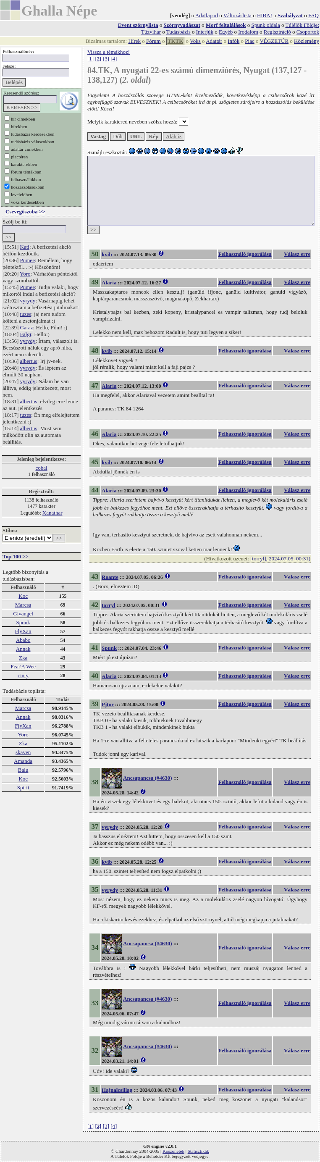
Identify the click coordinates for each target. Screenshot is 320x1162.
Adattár (214, 41)
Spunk (23, 622)
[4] (113, 58)
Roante (110, 577)
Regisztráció (277, 32)
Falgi (25, 334)
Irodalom (248, 32)
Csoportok (307, 32)
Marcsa (23, 605)
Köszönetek (173, 1151)
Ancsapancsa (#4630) (147, 778)
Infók (233, 41)
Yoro (25, 274)
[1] (90, 58)
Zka (23, 658)
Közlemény (306, 41)
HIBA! (264, 15)
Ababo (23, 640)
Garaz (26, 327)
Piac (249, 41)
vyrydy (28, 300)
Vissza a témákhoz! (108, 52)
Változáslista (237, 15)
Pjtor (108, 704)
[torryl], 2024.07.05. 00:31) (280, 558)
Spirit (23, 787)
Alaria (109, 282)
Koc (23, 596)
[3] (106, 58)
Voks (195, 41)
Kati (24, 247)
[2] (98, 58)
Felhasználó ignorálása (245, 254)
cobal (41, 468)
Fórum (153, 41)
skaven (23, 752)
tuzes (25, 314)
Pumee (27, 260)
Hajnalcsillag (117, 1090)
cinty (23, 675)
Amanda (23, 761)
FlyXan (23, 631)
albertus (28, 361)
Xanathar (52, 513)
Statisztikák (198, 1151)
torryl (108, 605)
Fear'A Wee (23, 666)
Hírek (134, 41)
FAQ (313, 15)
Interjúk (204, 32)
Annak (23, 649)
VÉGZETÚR (274, 41)
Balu (23, 770)
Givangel (23, 613)
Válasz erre (297, 254)
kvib (107, 254)
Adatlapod (206, 15)
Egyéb (226, 32)
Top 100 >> (16, 556)
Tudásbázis (178, 32)
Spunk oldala (265, 25)
